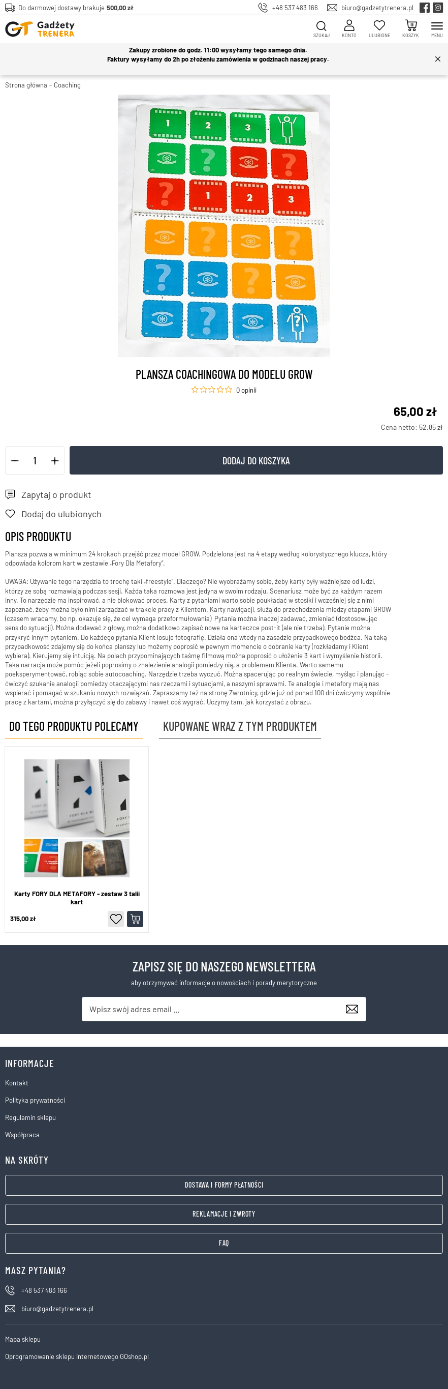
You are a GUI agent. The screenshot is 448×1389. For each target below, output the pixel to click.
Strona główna (26, 85)
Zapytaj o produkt (56, 494)
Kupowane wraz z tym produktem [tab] (240, 726)
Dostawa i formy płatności (224, 1184)
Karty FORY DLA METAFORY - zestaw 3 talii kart (77, 898)
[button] (15, 460)
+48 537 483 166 (295, 8)
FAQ (224, 1242)
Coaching (67, 85)
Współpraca (22, 1135)
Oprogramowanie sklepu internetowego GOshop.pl (77, 1356)
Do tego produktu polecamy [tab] (74, 726)
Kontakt (16, 1083)
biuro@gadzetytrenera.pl (377, 8)
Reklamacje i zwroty (224, 1213)
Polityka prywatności (35, 1100)
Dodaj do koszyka (256, 460)
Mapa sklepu (23, 1339)
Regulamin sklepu (30, 1117)
